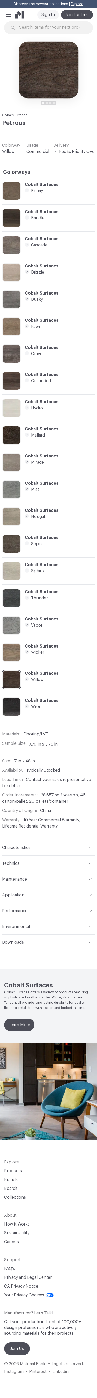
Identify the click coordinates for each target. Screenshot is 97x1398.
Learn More (19, 1025)
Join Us (17, 1349)
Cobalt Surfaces (14, 115)
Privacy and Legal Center (28, 1277)
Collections (15, 1197)
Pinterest (38, 1372)
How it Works (17, 1224)
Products (13, 1171)
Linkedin (60, 1372)
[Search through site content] (51, 28)
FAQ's (9, 1269)
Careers (11, 1242)
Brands (11, 1180)
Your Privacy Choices (29, 1295)
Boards (11, 1188)
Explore (77, 4)
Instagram (14, 1372)
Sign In (48, 15)
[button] (8, 15)
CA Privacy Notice (21, 1286)
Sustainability (16, 1233)
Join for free (77, 15)
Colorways (16, 172)
